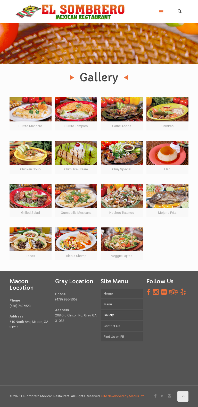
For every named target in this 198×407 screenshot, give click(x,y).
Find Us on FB (114, 337)
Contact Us (112, 326)
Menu (108, 304)
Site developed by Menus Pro (123, 396)
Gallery (109, 315)
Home (108, 293)
